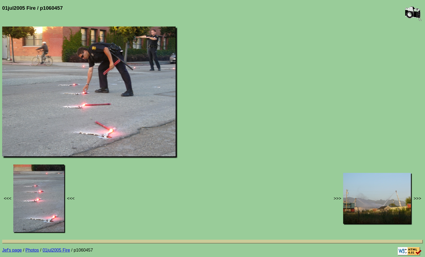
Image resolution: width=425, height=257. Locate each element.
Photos (32, 250)
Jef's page (12, 250)
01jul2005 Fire (56, 250)
